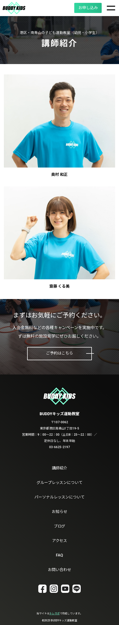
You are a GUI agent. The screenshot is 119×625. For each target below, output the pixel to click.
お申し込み (87, 7)
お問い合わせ (59, 569)
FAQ (59, 555)
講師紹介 (59, 468)
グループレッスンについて (59, 482)
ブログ (59, 526)
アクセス (59, 540)
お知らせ (59, 511)
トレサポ (54, 613)
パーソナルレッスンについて (59, 497)
